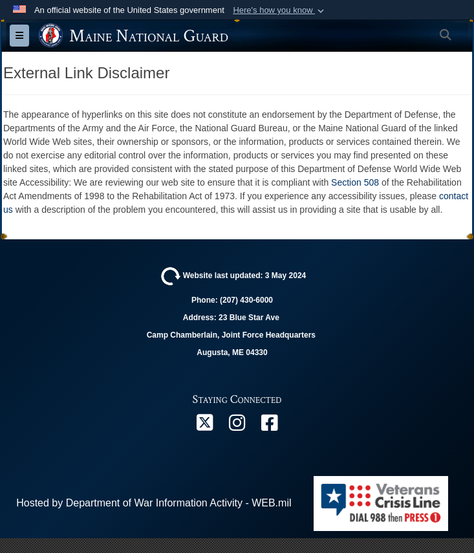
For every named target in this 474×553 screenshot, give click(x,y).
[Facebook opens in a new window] (269, 425)
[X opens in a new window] (205, 425)
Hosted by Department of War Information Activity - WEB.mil (153, 502)
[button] (280, 10)
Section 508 (355, 182)
